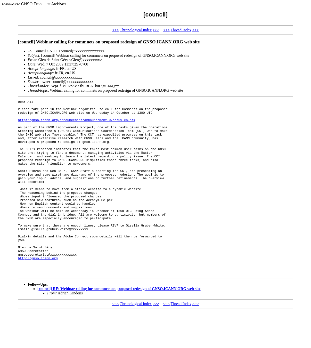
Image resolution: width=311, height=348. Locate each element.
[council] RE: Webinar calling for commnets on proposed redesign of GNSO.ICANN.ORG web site (118, 324)
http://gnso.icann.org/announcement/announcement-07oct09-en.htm (76, 124)
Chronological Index (136, 30)
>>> (156, 30)
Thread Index (181, 30)
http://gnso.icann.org (38, 290)
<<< (115, 30)
